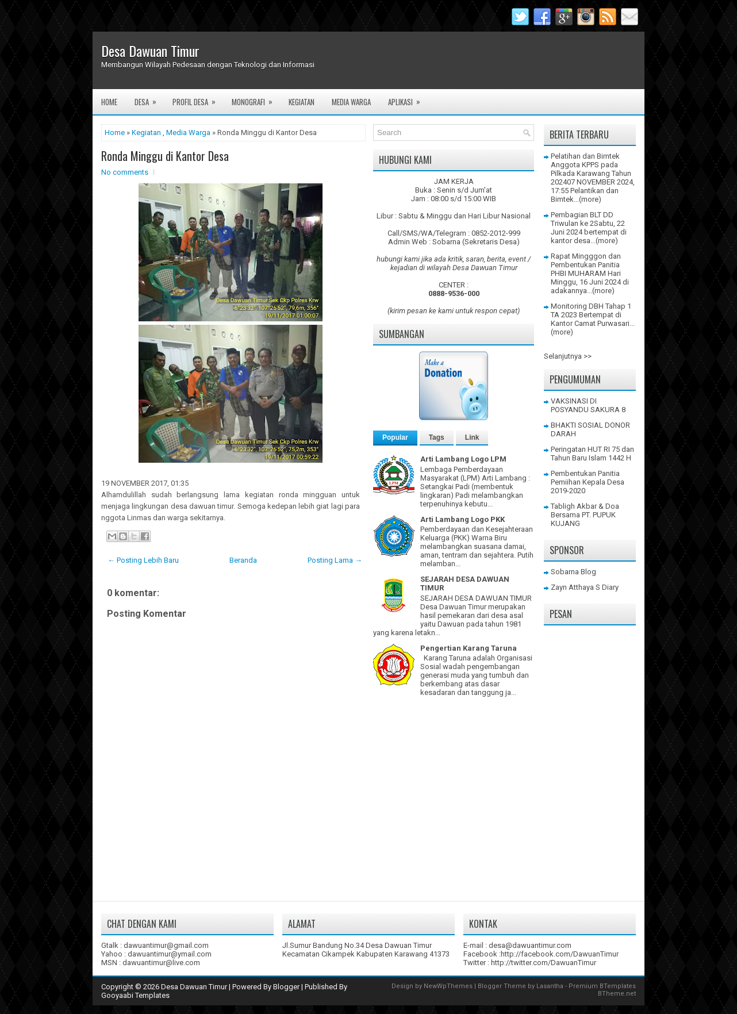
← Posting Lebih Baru (143, 560)
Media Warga (351, 101)
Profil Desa (197, 98)
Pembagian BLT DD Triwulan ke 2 (582, 219)
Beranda (243, 560)
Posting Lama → (335, 560)
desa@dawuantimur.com (530, 945)
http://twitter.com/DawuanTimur (543, 962)
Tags (436, 437)
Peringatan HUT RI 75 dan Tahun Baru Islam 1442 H (592, 453)
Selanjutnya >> (568, 356)
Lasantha (549, 986)
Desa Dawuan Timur (150, 50)
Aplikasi (408, 98)
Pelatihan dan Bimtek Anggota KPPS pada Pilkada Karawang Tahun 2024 (591, 169)
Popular (395, 437)
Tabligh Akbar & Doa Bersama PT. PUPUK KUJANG (585, 515)
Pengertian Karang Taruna (468, 648)
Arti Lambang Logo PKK (462, 519)
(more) (590, 199)
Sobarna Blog (573, 571)
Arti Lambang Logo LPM (463, 459)
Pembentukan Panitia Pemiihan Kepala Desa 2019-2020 (587, 482)
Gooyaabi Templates (135, 995)
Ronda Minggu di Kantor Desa (165, 156)
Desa (149, 98)
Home (109, 101)
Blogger (286, 986)
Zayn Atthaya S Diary (585, 587)
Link (472, 437)
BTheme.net (617, 993)
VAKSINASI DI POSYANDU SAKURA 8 (588, 405)
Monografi (256, 98)
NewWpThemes (448, 986)
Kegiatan (301, 101)
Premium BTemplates (602, 986)
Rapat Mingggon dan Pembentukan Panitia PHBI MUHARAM (586, 265)
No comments (124, 172)
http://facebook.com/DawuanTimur (560, 954)
